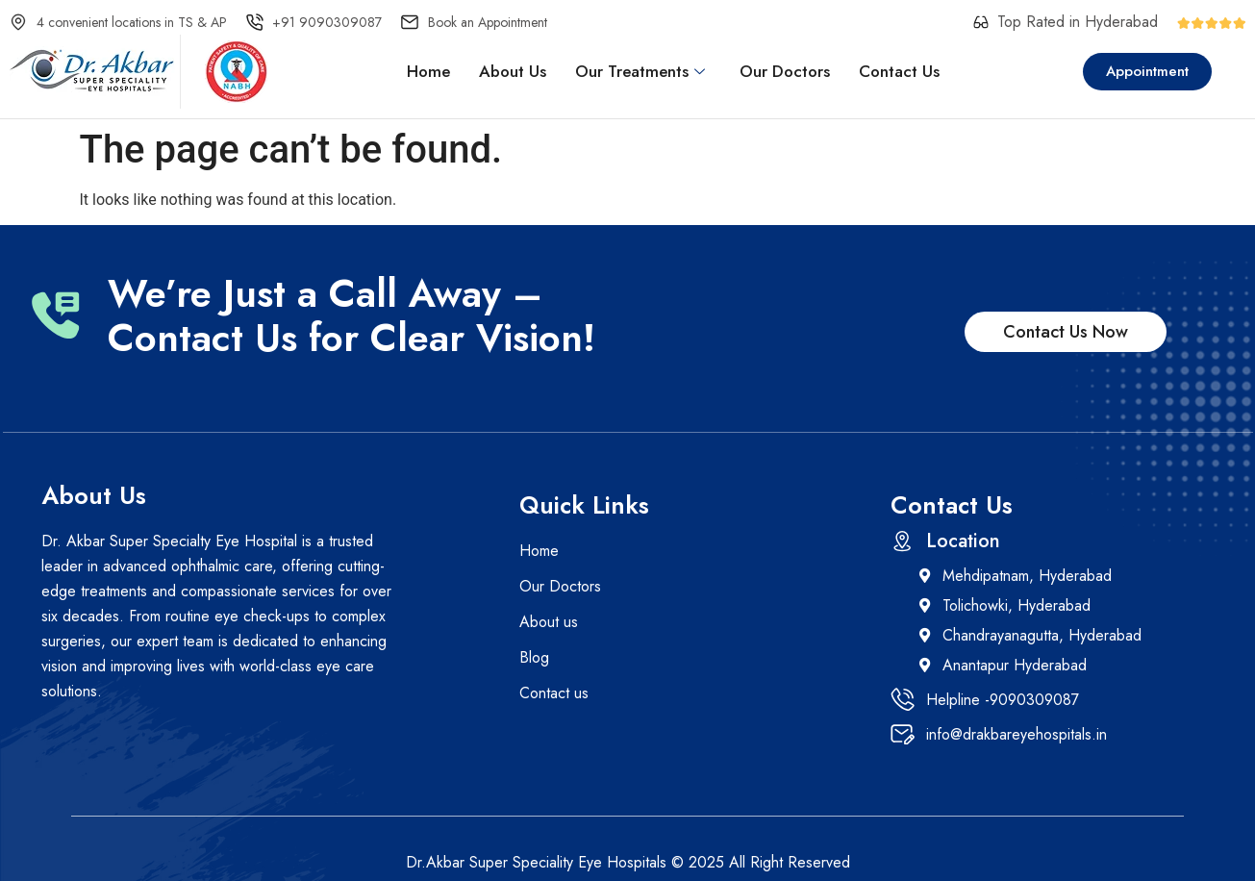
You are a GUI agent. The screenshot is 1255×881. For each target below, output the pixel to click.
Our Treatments (640, 71)
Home (428, 71)
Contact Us (899, 71)
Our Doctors (785, 71)
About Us (512, 71)
